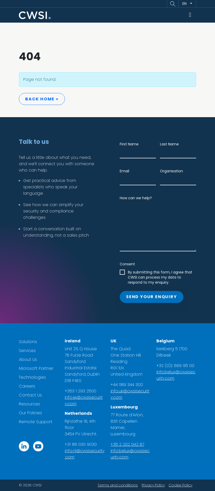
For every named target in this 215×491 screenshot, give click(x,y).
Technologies (32, 377)
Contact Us (30, 395)
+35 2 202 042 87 (127, 444)
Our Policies (30, 413)
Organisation (171, 171)
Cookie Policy (180, 485)
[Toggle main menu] (190, 15)
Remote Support (35, 422)
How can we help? (136, 198)
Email (124, 171)
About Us (28, 359)
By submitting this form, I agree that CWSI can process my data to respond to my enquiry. (160, 277)
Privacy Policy (153, 485)
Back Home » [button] (42, 99)
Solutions (28, 342)
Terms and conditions (118, 485)
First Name (129, 144)
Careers (27, 386)
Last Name (169, 144)
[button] (172, 3)
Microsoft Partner (36, 368)
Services (27, 351)
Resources (29, 404)
